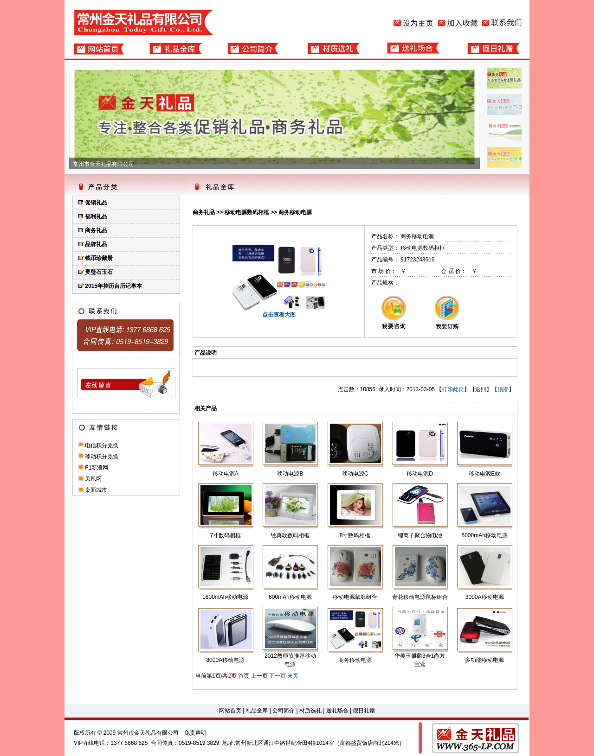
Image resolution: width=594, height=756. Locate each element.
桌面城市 (96, 490)
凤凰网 (93, 479)
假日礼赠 (364, 710)
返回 (480, 389)
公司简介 (283, 710)
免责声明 (195, 733)
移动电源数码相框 (247, 212)
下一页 (277, 676)
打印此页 (453, 389)
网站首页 (230, 710)
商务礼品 (204, 212)
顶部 (503, 389)
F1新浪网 (96, 467)
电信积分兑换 (101, 445)
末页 (292, 676)
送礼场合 (337, 710)
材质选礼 (310, 710)
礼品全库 (256, 710)
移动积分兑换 (101, 456)
